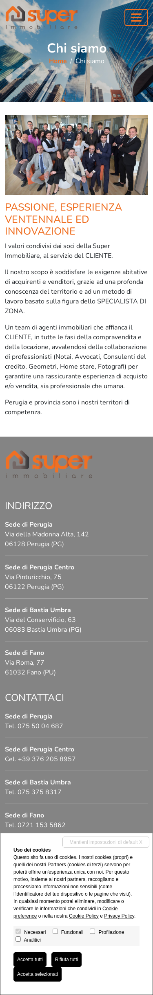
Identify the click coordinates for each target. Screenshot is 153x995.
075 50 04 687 (40, 726)
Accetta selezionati (37, 974)
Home (58, 61)
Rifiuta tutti (66, 959)
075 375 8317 (40, 792)
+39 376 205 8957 (47, 759)
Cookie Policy (84, 916)
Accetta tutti (30, 959)
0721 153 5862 (42, 825)
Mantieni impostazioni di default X (105, 842)
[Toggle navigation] (136, 17)
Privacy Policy (119, 916)
